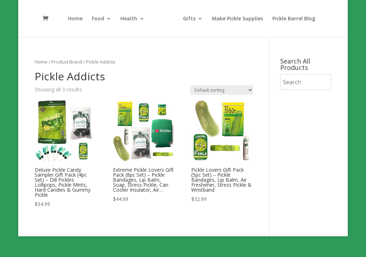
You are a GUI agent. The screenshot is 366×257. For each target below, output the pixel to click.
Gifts (189, 19)
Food (98, 19)
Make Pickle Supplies (237, 19)
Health (128, 19)
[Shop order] (221, 90)
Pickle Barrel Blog (293, 19)
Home (75, 19)
